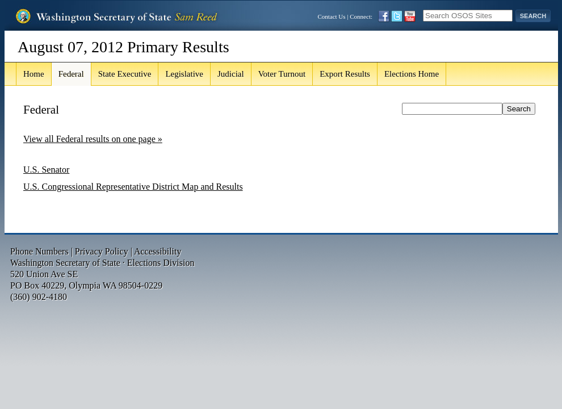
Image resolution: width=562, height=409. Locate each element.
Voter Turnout (282, 73)
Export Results (345, 73)
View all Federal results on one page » (92, 139)
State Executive (125, 73)
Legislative (184, 73)
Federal (71, 73)
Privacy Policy (101, 251)
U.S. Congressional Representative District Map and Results (133, 186)
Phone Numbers (39, 251)
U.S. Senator (46, 169)
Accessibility (158, 251)
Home (33, 73)
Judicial (230, 73)
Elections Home (411, 73)
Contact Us (331, 16)
